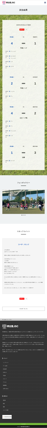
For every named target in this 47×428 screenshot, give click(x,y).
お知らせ (5, 372)
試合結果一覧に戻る (24, 308)
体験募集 (5, 385)
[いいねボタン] (21, 30)
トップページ (5, 362)
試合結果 (5, 369)
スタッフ (5, 378)
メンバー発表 (5, 410)
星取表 (4, 400)
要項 (4, 403)
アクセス (5, 382)
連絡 (4, 406)
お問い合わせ (5, 388)
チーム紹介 (5, 365)
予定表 (4, 375)
